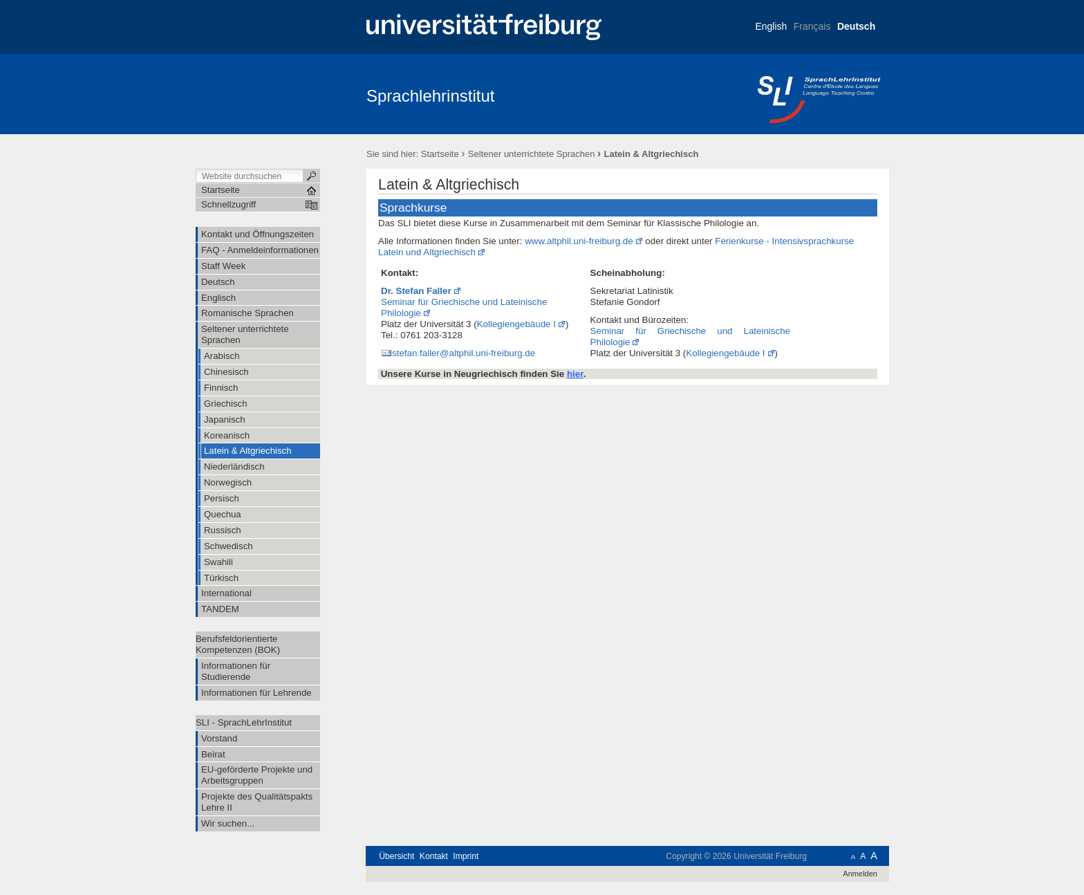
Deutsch (856, 26)
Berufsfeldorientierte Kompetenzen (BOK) (238, 644)
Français (812, 26)
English (771, 26)
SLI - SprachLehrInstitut (244, 722)
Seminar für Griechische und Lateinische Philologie (464, 307)
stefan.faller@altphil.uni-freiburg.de (463, 353)
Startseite (440, 154)
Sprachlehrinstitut (430, 95)
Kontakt (434, 856)
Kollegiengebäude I (516, 324)
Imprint (465, 856)
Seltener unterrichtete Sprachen (531, 154)
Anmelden (860, 873)
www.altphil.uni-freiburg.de (579, 241)
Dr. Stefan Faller (416, 291)
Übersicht (396, 856)
